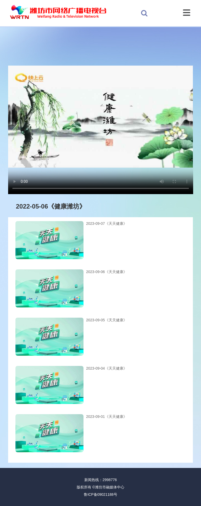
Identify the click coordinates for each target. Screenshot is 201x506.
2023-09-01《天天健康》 (106, 416)
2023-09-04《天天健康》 (106, 368)
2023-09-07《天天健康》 (106, 223)
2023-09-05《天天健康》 (106, 320)
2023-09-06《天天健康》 (106, 272)
